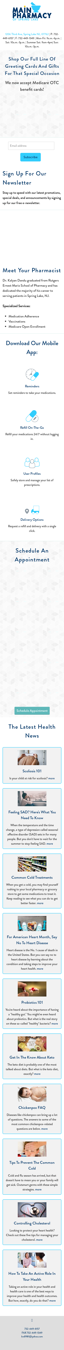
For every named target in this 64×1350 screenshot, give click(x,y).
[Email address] (31, 146)
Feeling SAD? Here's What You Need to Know (32, 815)
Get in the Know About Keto (32, 1057)
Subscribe (31, 157)
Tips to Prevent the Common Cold (32, 1165)
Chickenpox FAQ (32, 1107)
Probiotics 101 (32, 1002)
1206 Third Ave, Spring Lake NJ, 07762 (27, 34)
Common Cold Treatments (32, 877)
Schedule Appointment (32, 710)
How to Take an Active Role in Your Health (32, 1276)
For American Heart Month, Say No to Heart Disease (32, 940)
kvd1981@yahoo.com (32, 1336)
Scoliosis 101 (32, 771)
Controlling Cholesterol (32, 1223)
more (51, 778)
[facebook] (32, 1320)
